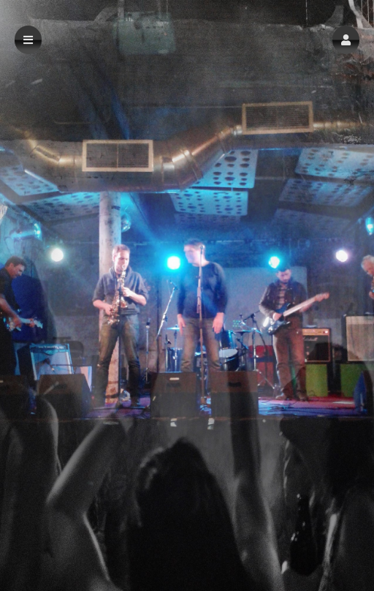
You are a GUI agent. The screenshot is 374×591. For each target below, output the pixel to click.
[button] (345, 40)
